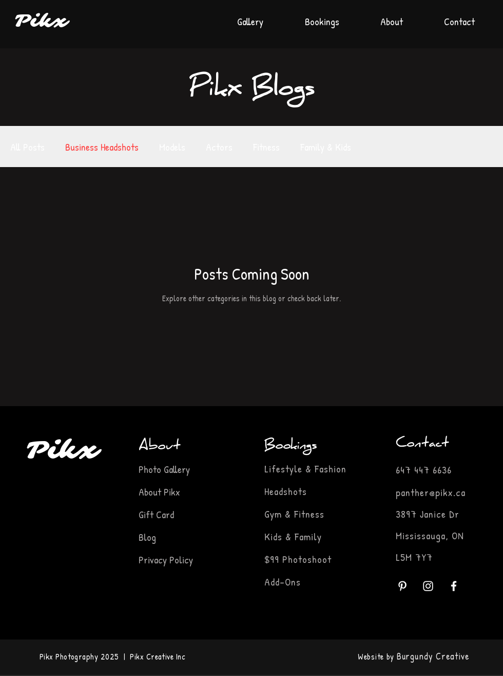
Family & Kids (325, 146)
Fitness (266, 146)
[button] (322, 17)
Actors (219, 146)
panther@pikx (424, 492)
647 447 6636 (424, 470)
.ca (459, 492)
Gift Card (156, 514)
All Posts (27, 146)
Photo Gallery (165, 469)
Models (172, 146)
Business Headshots (102, 146)
